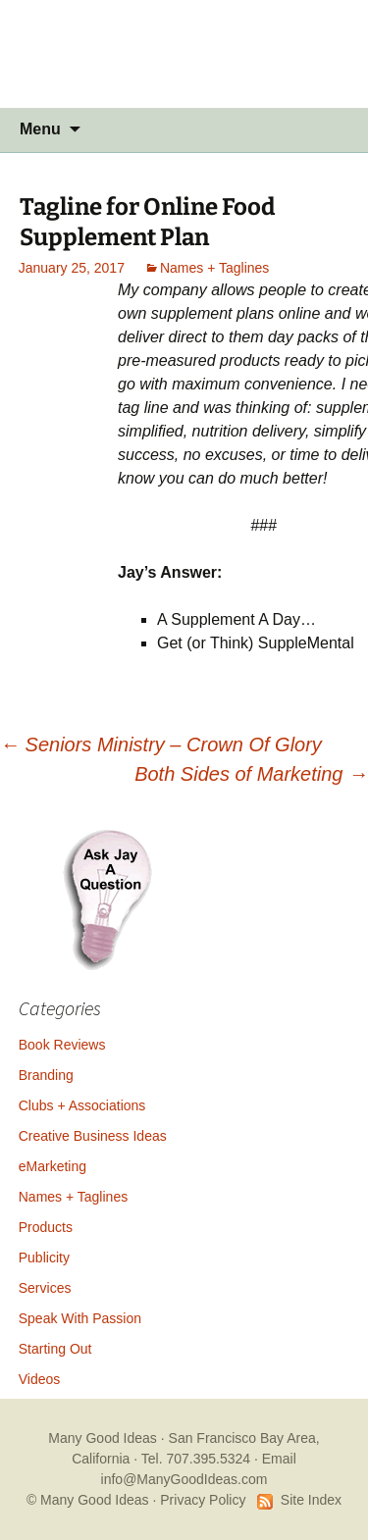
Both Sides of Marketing (251, 774)
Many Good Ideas (102, 1438)
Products (46, 1227)
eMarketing (52, 1166)
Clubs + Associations (82, 1105)
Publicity (44, 1257)
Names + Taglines (214, 268)
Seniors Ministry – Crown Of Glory (161, 744)
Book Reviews (62, 1044)
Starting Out (55, 1349)
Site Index (311, 1500)
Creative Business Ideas (93, 1136)
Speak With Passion (80, 1318)
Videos (40, 1379)
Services (45, 1288)
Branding (46, 1075)
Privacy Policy (202, 1500)
